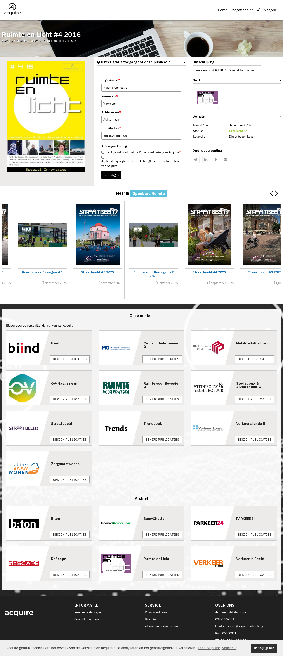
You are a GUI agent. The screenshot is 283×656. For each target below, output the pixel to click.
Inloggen (266, 10)
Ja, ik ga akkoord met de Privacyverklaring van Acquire (143, 152)
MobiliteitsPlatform (252, 333)
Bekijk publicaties (70, 349)
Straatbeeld (61, 414)
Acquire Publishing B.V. (231, 602)
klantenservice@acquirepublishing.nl (240, 616)
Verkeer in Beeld (250, 549)
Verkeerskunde (250, 414)
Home (222, 10)
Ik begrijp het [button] (264, 648)
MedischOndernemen (161, 335)
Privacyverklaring (156, 602)
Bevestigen (111, 175)
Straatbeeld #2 (35, 272)
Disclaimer (152, 609)
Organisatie (110, 80)
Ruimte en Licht (156, 549)
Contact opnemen (86, 609)
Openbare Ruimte (26, 41)
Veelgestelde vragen (88, 602)
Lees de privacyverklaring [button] (217, 648)
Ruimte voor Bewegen (162, 375)
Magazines (242, 9)
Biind (55, 333)
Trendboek (153, 414)
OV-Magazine (63, 373)
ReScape (58, 549)
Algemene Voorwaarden (161, 616)
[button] (276, 193)
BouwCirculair (155, 509)
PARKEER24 (246, 509)
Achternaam (111, 112)
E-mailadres (111, 128)
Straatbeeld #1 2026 (176, 272)
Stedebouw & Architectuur (248, 375)
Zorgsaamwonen (65, 454)
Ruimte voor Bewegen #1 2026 (106, 272)
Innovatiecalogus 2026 (247, 272)
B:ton (55, 509)
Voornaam (109, 96)
